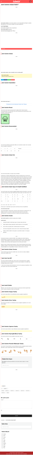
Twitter (2, 79)
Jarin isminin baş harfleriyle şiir (23, 390)
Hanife (4, 434)
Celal (4, 444)
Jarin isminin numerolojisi (4, 392)
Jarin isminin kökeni (28, 390)
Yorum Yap (12, 79)
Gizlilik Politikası (17, 452)
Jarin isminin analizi (13, 390)
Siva (4, 447)
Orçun (4, 437)
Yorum (2, 399)
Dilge (4, 446)
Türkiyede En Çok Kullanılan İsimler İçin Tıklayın (16, 104)
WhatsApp (9, 79)
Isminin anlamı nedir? (16, 1)
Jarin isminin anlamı (18, 390)
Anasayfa (11, 452)
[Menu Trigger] (30, 1)
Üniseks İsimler (6, 388)
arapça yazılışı (7, 390)
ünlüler (8, 392)
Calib (4, 440)
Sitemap (22, 452)
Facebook (5, 79)
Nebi (4, 441)
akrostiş (3, 390)
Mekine (4, 443)
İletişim (14, 452)
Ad (1, 410)
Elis (4, 438)
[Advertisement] (16, 15)
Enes (4, 435)
